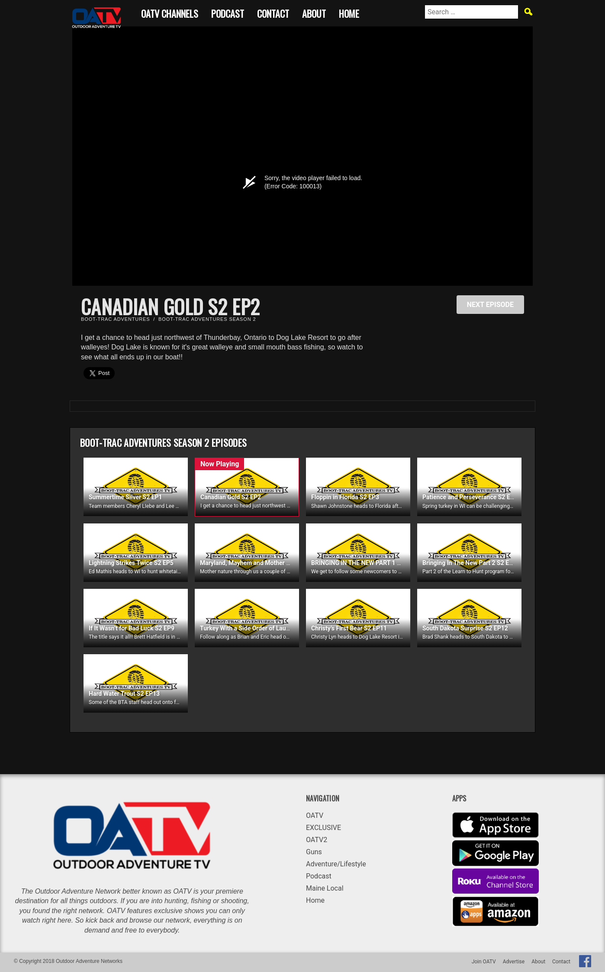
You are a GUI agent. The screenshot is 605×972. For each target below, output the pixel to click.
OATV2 (316, 840)
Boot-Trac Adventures (115, 319)
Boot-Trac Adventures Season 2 (207, 319)
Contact (273, 12)
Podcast (227, 12)
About (314, 12)
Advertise (514, 962)
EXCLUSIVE (323, 827)
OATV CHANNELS (169, 12)
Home (349, 12)
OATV (314, 815)
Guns (314, 852)
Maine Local (325, 888)
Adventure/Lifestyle (336, 864)
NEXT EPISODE (490, 304)
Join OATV (484, 962)
